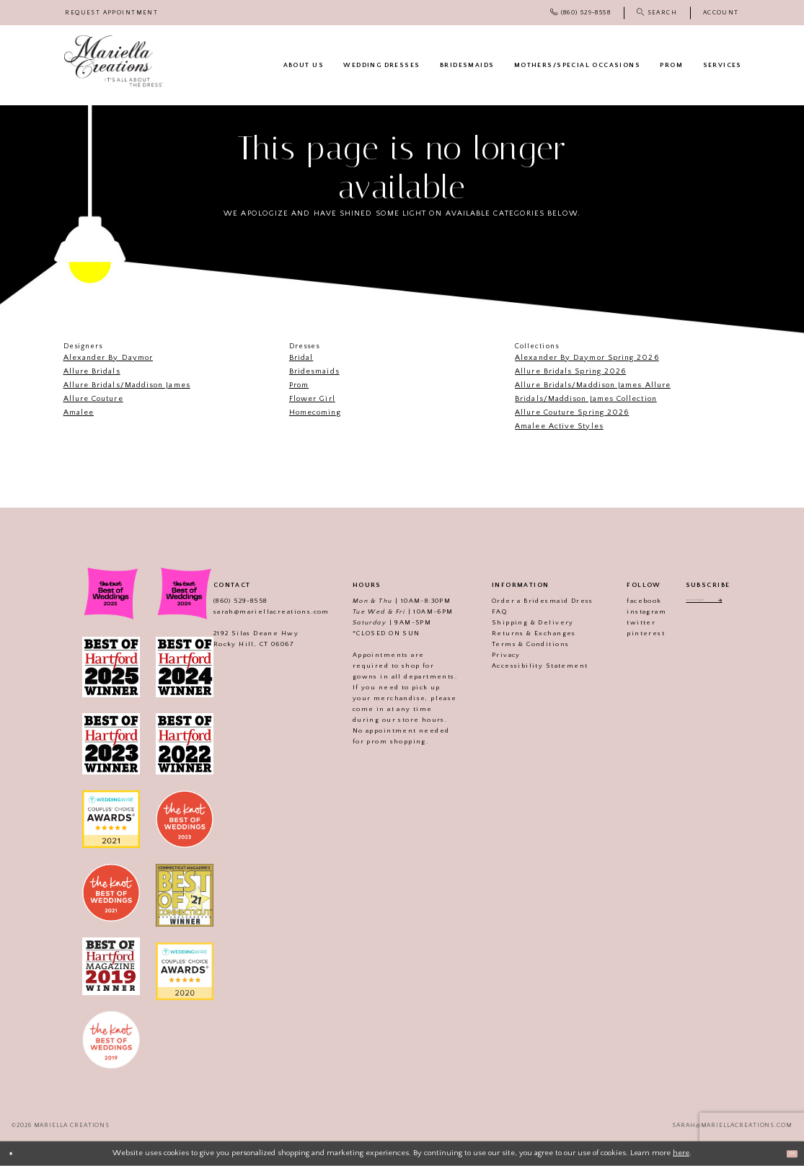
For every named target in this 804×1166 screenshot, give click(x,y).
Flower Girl (312, 398)
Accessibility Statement (524, 665)
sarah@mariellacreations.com (256, 611)
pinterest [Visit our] (630, 633)
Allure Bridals (91, 371)
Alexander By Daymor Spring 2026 (586, 357)
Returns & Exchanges (518, 633)
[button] (721, 12)
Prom (299, 385)
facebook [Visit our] (628, 600)
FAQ (483, 611)
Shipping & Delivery (517, 622)
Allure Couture (93, 398)
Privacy (490, 654)
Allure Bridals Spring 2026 (570, 371)
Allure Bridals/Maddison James (126, 385)
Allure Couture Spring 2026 (572, 412)
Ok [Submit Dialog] (786, 1153)
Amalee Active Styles (559, 426)
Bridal (301, 357)
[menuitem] (112, 12)
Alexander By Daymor (108, 357)
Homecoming (315, 412)
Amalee (78, 412)
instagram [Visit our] (630, 611)
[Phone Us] (580, 12)
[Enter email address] (708, 603)
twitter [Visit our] (625, 622)
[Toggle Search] (657, 12)
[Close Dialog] (15, 1153)
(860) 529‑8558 (225, 600)
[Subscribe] (737, 603)
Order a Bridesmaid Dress (527, 600)
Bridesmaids (314, 371)
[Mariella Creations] (113, 61)
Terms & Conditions (514, 644)
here (681, 1153)
